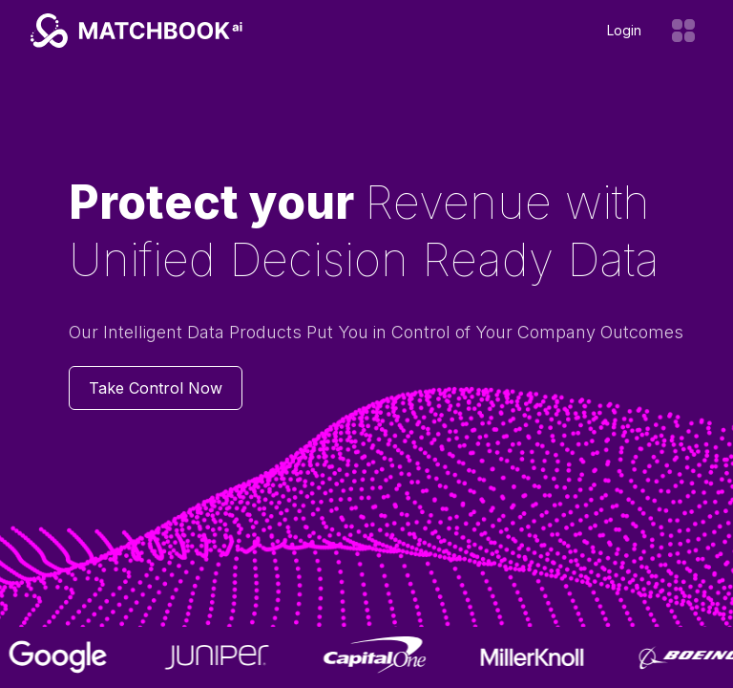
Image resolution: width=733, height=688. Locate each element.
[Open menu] (683, 30)
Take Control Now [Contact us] (155, 388)
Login (624, 30)
